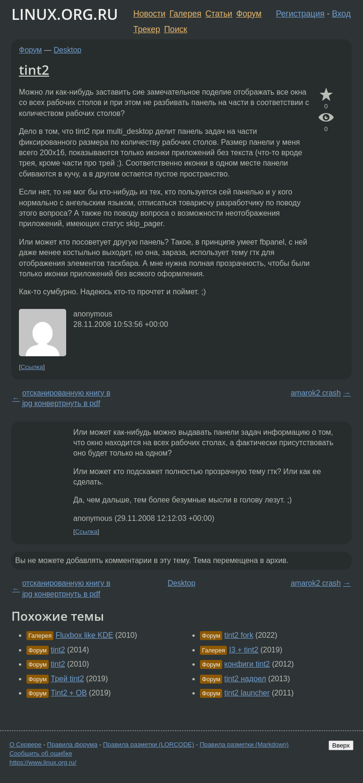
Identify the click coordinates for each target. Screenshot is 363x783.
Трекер (146, 29)
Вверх (341, 745)
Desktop (68, 50)
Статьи (218, 13)
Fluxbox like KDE (84, 635)
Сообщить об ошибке (40, 753)
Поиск (175, 29)
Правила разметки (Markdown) (243, 744)
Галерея (185, 13)
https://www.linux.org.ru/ (42, 762)
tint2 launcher (247, 693)
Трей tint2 (67, 679)
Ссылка (32, 366)
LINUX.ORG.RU (64, 14)
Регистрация (300, 13)
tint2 (34, 70)
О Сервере (25, 744)
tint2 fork (239, 635)
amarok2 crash (316, 393)
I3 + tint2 (244, 650)
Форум (248, 13)
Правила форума (72, 744)
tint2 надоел (245, 679)
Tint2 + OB (68, 693)
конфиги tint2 (247, 664)
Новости (149, 13)
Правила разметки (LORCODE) (148, 744)
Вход (341, 13)
